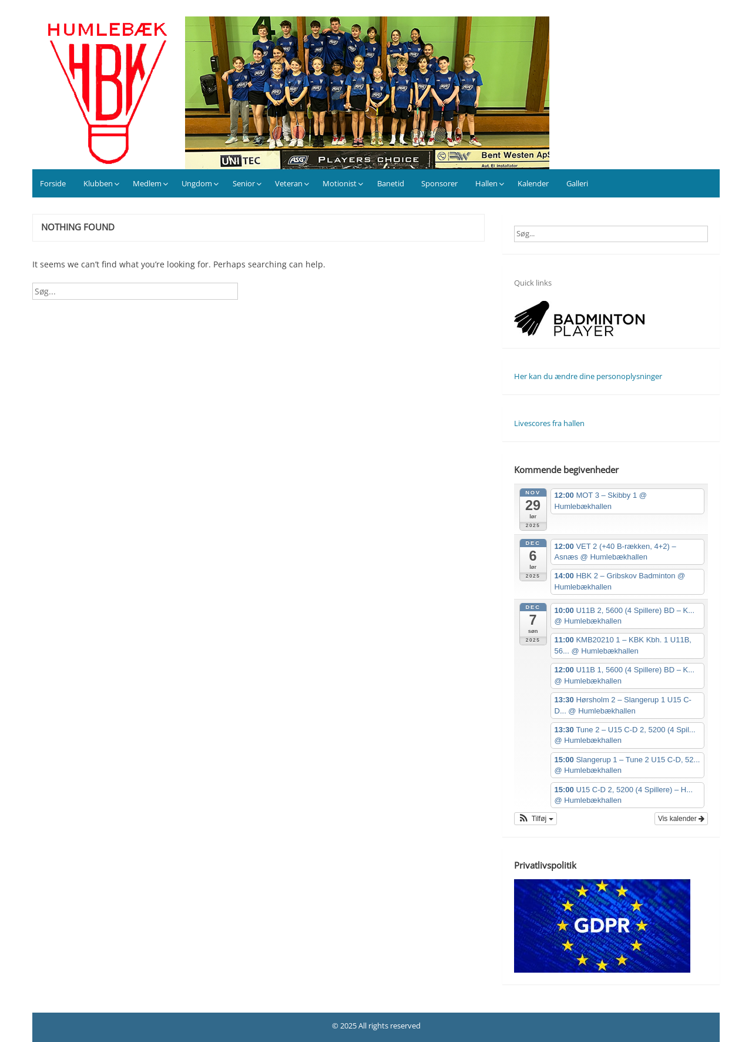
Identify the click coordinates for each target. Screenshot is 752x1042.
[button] (535, 819)
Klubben (98, 183)
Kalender (533, 183)
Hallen (486, 183)
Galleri (577, 183)
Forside (53, 183)
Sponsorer (439, 183)
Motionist (340, 183)
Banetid (390, 183)
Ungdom (197, 183)
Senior (244, 183)
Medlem (147, 183)
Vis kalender (681, 819)
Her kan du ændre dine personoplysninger (588, 376)
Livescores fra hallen (549, 423)
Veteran (289, 183)
